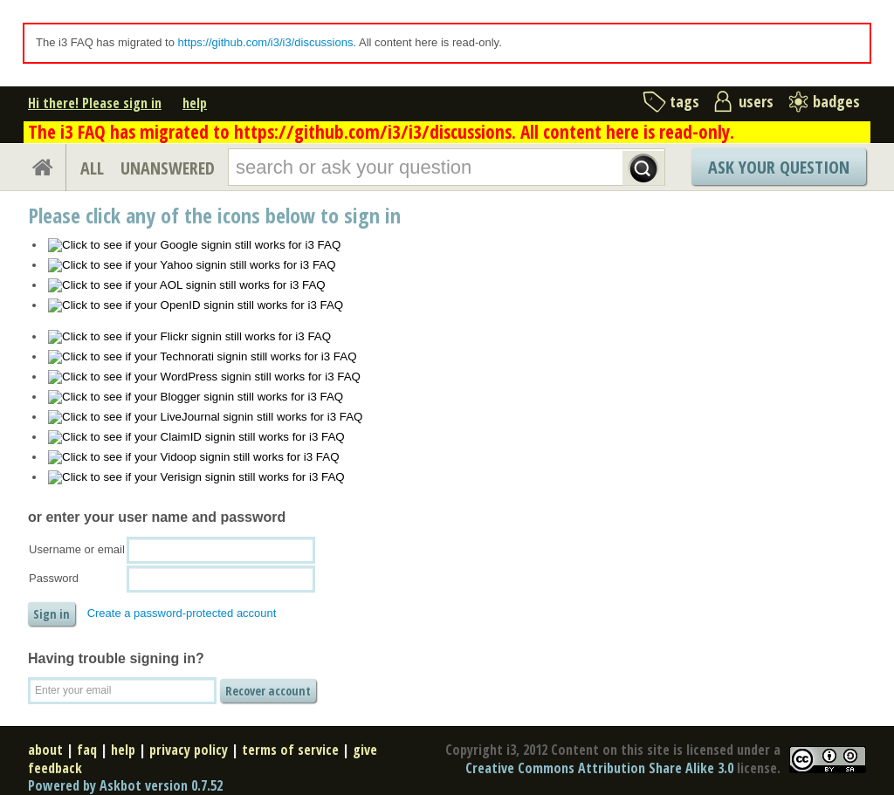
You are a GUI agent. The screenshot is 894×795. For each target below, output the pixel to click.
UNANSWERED (167, 168)
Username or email (77, 549)
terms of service (290, 749)
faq (87, 749)
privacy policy (188, 749)
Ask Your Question (778, 167)
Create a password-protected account (182, 613)
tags (684, 101)
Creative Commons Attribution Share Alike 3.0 (599, 768)
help (194, 103)
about (45, 749)
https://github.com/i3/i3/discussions (266, 42)
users (756, 101)
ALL (92, 168)
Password (54, 578)
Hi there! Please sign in (95, 103)
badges (836, 101)
